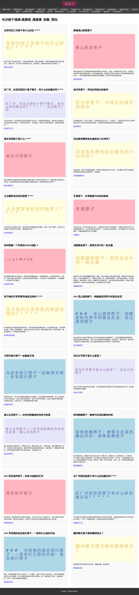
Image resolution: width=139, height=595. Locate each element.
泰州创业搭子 (59, 11)
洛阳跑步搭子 (100, 9)
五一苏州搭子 (71, 11)
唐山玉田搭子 (8, 453)
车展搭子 (76, 235)
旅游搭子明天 (27, 11)
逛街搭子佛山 (124, 9)
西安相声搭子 (8, 523)
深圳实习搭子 (52, 9)
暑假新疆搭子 (40, 11)
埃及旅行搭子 (8, 582)
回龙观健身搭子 (78, 175)
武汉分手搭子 (78, 392)
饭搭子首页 (6, 9)
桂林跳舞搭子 (112, 9)
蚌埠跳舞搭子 (78, 465)
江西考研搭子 (117, 11)
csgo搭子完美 (8, 284)
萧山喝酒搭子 (30, 9)
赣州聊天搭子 (78, 568)
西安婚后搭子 (87, 9)
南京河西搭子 (8, 185)
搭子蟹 (49, 11)
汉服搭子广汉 (75, 9)
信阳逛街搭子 (17, 9)
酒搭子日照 (41, 9)
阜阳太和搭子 (96, 11)
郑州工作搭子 (8, 67)
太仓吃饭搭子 (8, 233)
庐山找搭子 (64, 9)
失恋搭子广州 (8, 128)
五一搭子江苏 (84, 11)
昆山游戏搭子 (78, 345)
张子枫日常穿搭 (9, 335)
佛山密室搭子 (78, 79)
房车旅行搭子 (8, 404)
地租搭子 (107, 11)
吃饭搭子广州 (78, 523)
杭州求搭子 (77, 126)
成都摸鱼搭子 (78, 286)
